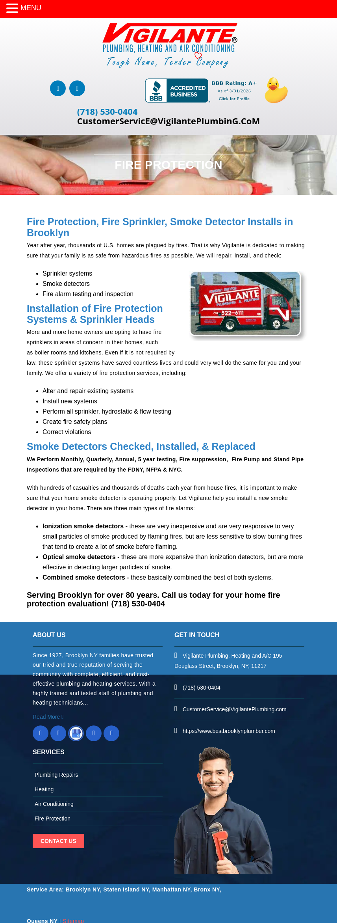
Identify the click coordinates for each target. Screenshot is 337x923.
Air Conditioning (54, 804)
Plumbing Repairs (56, 775)
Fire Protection (52, 818)
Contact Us (58, 841)
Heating (44, 789)
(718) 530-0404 (107, 111)
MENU (30, 8)
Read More (48, 717)
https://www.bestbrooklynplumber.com (229, 731)
